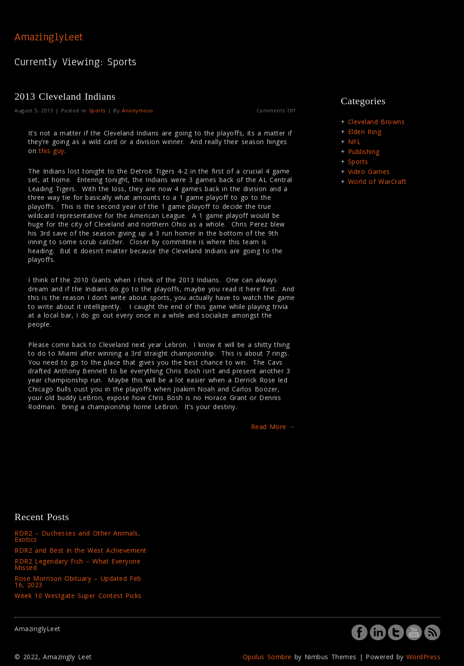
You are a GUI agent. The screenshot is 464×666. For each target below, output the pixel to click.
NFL (354, 141)
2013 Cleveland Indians (65, 96)
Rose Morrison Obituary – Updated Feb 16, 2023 (77, 581)
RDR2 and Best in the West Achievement (80, 550)
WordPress (423, 656)
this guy (51, 150)
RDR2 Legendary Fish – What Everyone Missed (77, 564)
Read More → (273, 426)
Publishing (364, 151)
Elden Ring (365, 131)
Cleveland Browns (376, 121)
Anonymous (137, 110)
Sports (97, 110)
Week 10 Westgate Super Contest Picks (78, 595)
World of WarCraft (377, 181)
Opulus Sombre (267, 656)
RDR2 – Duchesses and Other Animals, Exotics (77, 536)
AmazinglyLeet (48, 36)
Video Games (369, 171)
